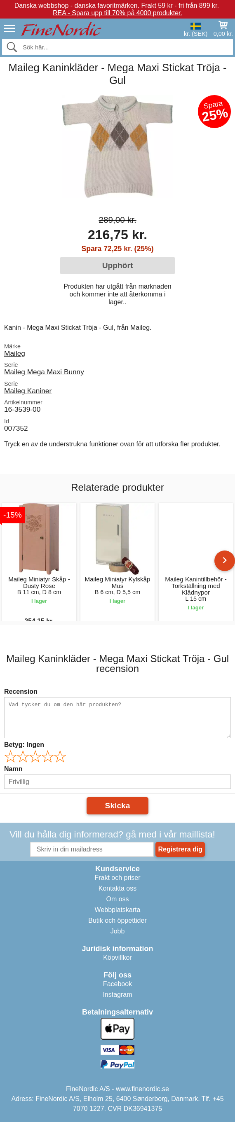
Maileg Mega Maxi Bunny (44, 372)
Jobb (117, 931)
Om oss (117, 899)
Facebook (117, 983)
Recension (21, 691)
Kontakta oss (118, 888)
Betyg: (24, 744)
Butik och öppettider (117, 920)
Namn (13, 768)
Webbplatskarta (118, 909)
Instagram (117, 994)
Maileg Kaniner (28, 391)
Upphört (117, 265)
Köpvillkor (117, 957)
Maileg (14, 353)
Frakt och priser (117, 877)
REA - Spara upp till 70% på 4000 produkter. (117, 12)
